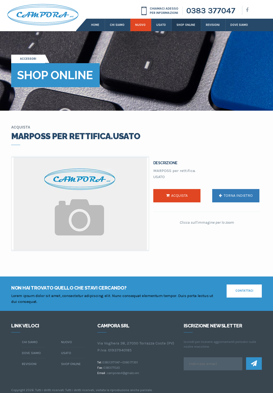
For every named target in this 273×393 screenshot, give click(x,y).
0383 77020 (111, 368)
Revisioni (213, 25)
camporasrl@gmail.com (123, 373)
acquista (177, 195)
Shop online (185, 25)
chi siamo (30, 342)
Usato (161, 25)
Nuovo (140, 25)
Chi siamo (117, 25)
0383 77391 (130, 362)
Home (95, 25)
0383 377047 (210, 10)
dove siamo (239, 25)
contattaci (244, 290)
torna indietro (236, 195)
